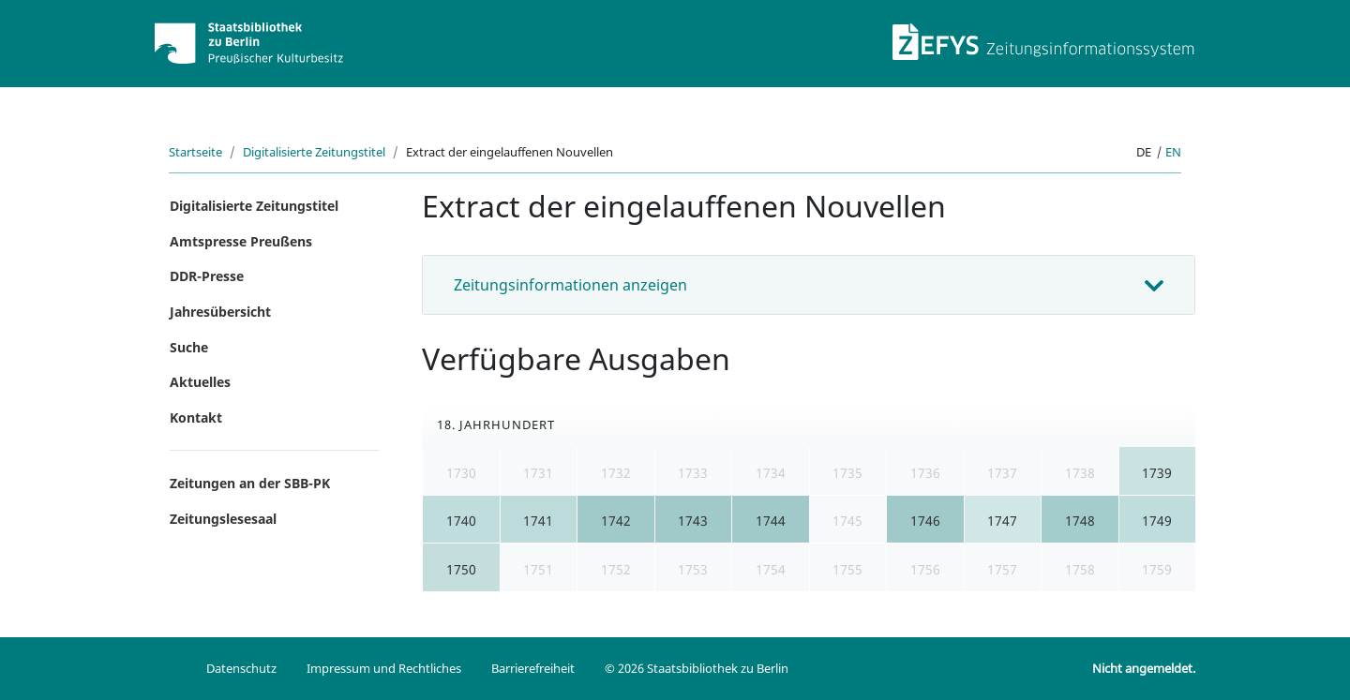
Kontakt (196, 417)
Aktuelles (200, 382)
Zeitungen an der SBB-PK (250, 483)
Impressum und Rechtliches (384, 668)
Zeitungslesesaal (223, 519)
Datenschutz (241, 668)
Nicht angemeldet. (1143, 668)
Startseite (195, 151)
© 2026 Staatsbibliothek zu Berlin (696, 668)
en (1173, 151)
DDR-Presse (207, 276)
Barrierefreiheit (533, 668)
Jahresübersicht (220, 311)
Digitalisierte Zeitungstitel (314, 151)
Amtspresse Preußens (241, 241)
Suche (189, 347)
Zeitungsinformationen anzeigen (570, 285)
